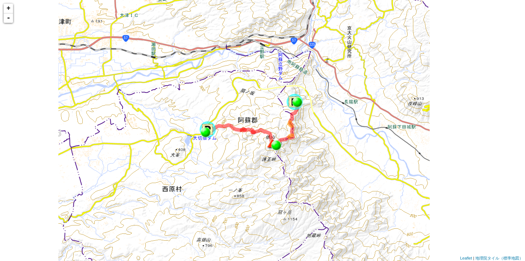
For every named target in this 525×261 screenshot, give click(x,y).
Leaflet (466, 258)
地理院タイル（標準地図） (499, 258)
